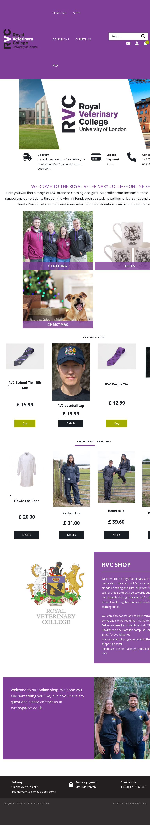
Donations (60, 39)
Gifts (76, 13)
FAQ (55, 65)
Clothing (59, 13)
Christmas (83, 39)
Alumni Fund (73, 198)
